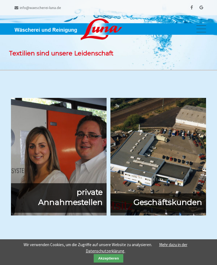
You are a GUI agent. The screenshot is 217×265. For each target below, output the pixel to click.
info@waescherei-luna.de (38, 7)
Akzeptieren (108, 258)
